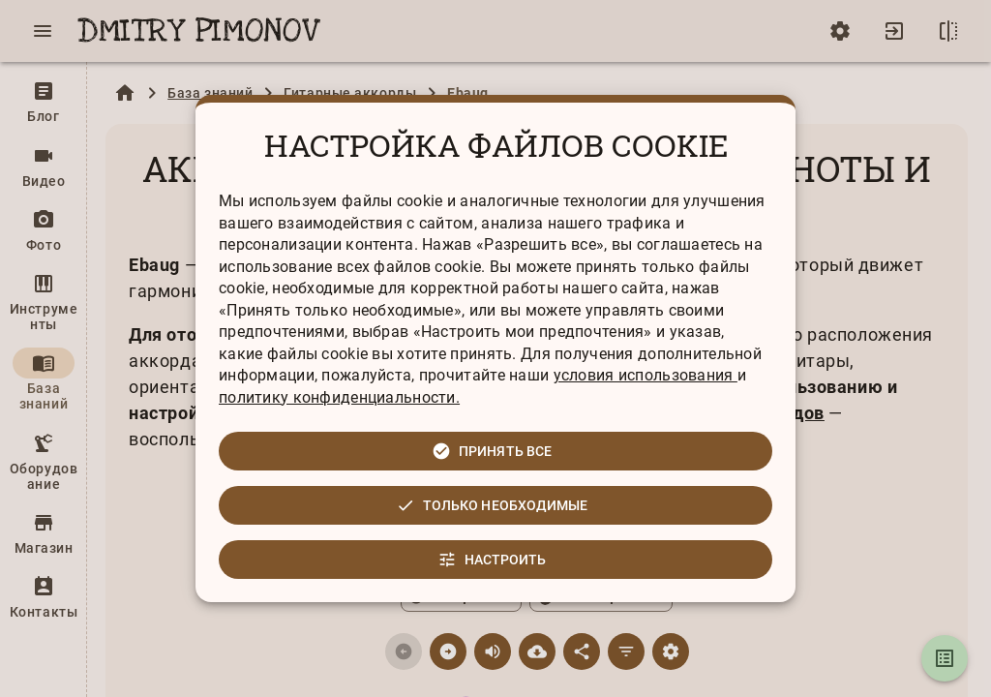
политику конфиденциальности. (339, 397)
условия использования (645, 375)
